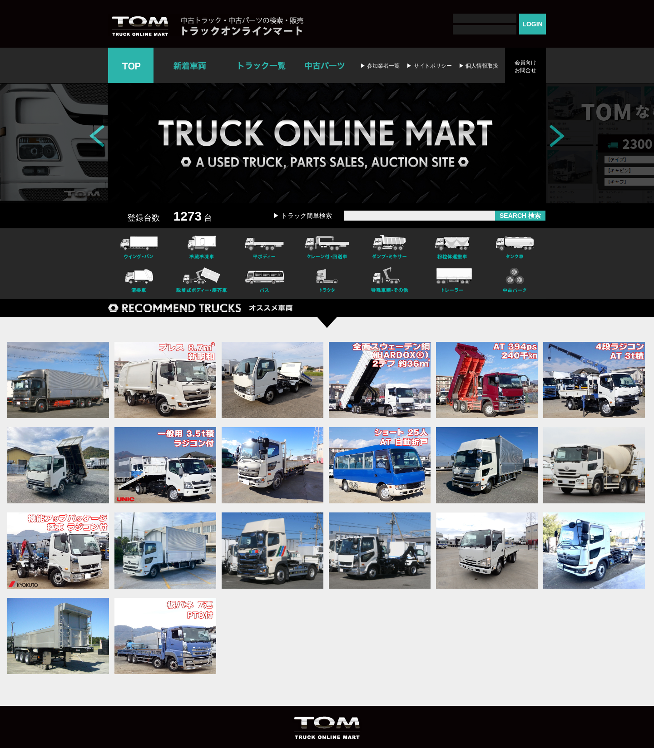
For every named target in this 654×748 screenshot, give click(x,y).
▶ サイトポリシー (428, 66)
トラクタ (327, 281)
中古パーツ (324, 65)
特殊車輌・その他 (389, 281)
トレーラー (452, 281)
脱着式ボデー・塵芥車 (201, 281)
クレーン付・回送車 (327, 246)
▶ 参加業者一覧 (380, 66)
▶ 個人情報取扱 (478, 66)
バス (264, 281)
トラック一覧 (262, 65)
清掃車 (139, 281)
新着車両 (191, 65)
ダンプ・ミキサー (389, 246)
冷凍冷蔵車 (201, 246)
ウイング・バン (139, 246)
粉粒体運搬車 (452, 246)
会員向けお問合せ (525, 66)
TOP (131, 65)
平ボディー (264, 246)
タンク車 (515, 246)
